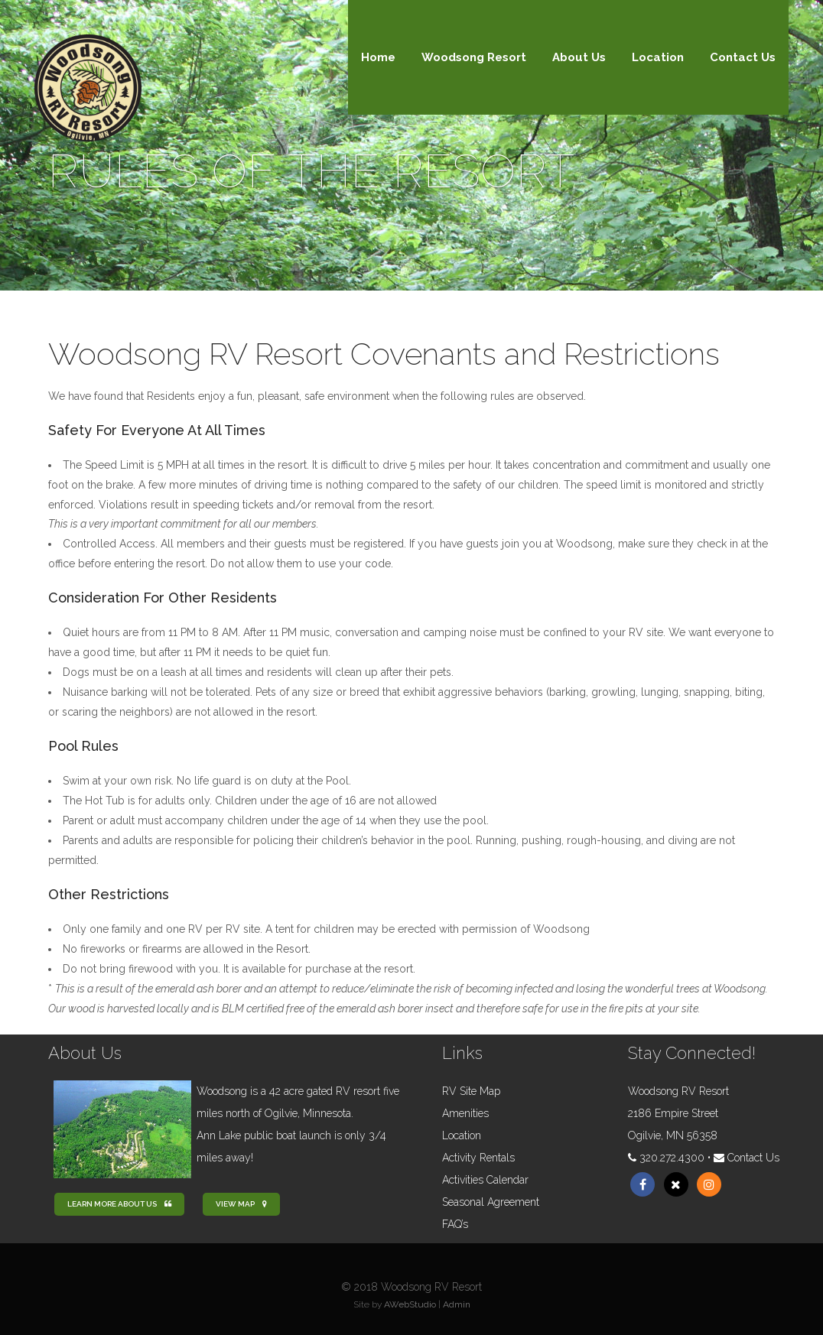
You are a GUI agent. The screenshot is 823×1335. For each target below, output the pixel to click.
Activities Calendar (485, 1180)
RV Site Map (471, 1091)
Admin (456, 1304)
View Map (241, 1204)
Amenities (465, 1113)
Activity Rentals (478, 1157)
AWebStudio (410, 1304)
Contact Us (753, 1157)
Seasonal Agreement (490, 1202)
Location (461, 1135)
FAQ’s (455, 1224)
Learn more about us (119, 1204)
